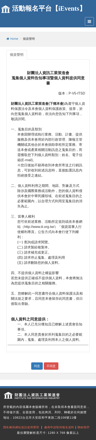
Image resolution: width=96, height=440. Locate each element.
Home (12, 38)
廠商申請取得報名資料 (59, 427)
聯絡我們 (83, 427)
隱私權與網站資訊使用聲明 (21, 427)
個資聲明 (17, 54)
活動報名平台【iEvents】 (49, 8)
